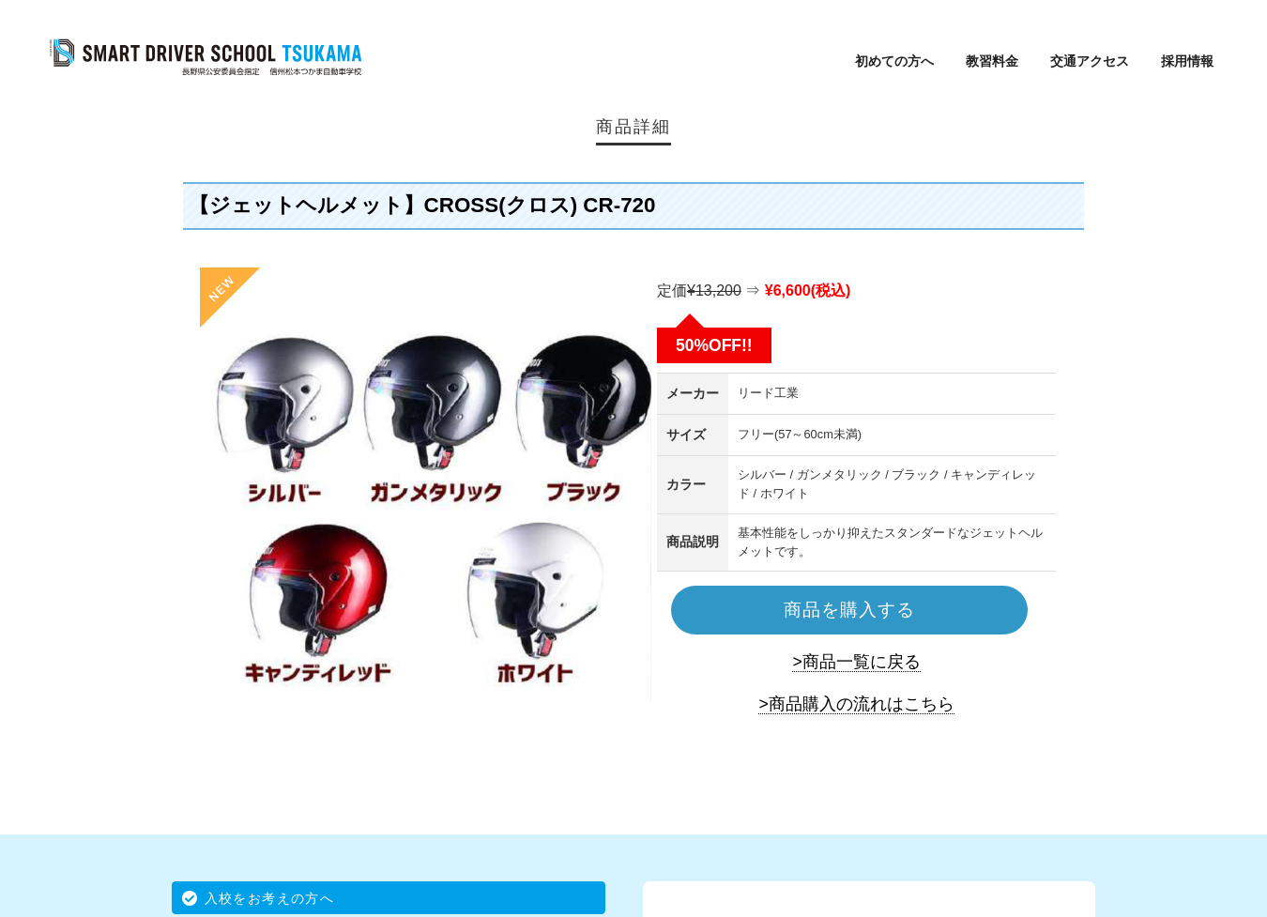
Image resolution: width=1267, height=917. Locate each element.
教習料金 (992, 61)
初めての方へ (894, 61)
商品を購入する (849, 609)
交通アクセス (1089, 61)
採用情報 (1187, 61)
